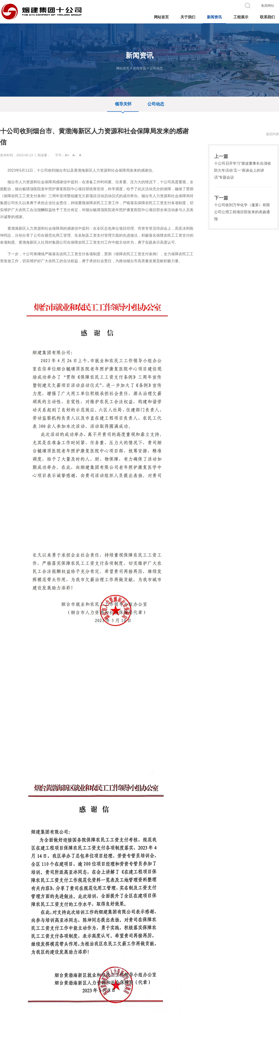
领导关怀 (123, 104)
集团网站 (267, 5)
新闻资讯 (139, 68)
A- (74, 155)
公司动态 (156, 68)
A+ (67, 155)
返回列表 (272, 134)
